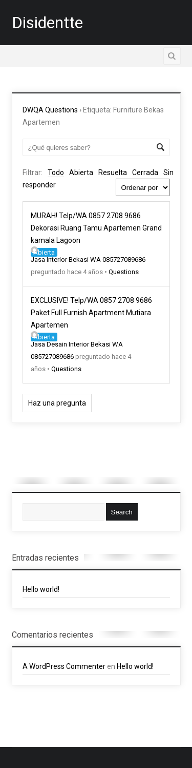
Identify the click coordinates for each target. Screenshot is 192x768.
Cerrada (145, 172)
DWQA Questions (50, 110)
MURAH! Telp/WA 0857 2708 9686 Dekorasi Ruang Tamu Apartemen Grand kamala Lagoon (96, 228)
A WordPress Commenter (64, 666)
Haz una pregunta (57, 403)
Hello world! (41, 589)
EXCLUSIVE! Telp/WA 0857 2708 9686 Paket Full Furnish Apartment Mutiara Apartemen (91, 312)
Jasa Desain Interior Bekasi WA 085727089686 (77, 345)
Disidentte (47, 22)
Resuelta (112, 172)
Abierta (81, 172)
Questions (124, 272)
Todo (56, 172)
